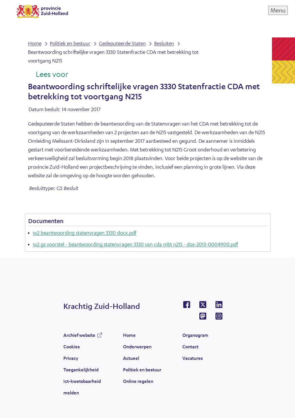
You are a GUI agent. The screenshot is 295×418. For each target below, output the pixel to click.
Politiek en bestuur (142, 369)
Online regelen (138, 381)
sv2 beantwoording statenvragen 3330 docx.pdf (84, 232)
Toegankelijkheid (81, 369)
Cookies (71, 346)
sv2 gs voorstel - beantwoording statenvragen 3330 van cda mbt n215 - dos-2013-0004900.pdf (135, 244)
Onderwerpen (137, 346)
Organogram (195, 335)
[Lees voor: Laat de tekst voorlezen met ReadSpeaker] (48, 74)
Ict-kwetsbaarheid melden (82, 386)
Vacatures (192, 358)
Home (129, 335)
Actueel (131, 358)
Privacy (70, 358)
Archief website (79, 335)
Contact (190, 346)
